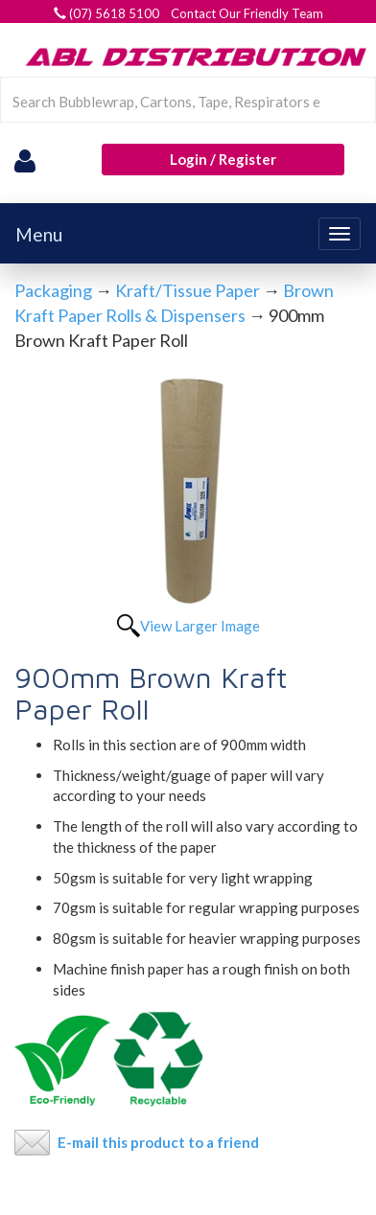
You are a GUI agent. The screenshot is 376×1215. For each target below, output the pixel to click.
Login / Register (223, 159)
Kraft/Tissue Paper (187, 290)
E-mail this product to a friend (158, 1142)
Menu (38, 234)
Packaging (53, 290)
